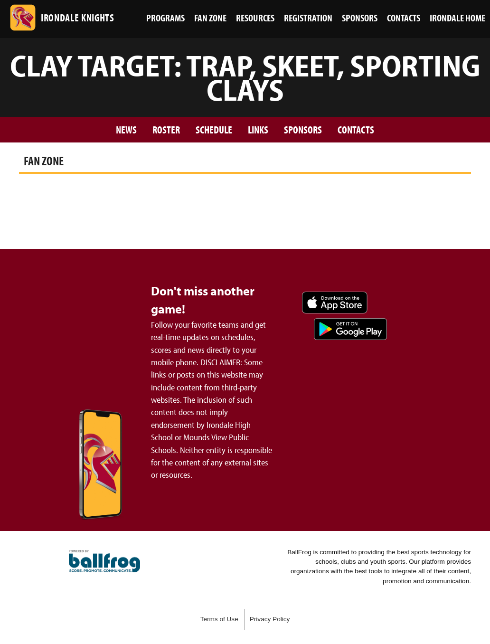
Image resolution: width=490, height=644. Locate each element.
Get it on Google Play (350, 329)
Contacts (356, 129)
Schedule (214, 129)
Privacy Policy (270, 619)
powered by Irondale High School (104, 561)
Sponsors (303, 129)
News (126, 129)
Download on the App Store (335, 302)
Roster (166, 129)
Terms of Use (219, 619)
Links (258, 129)
